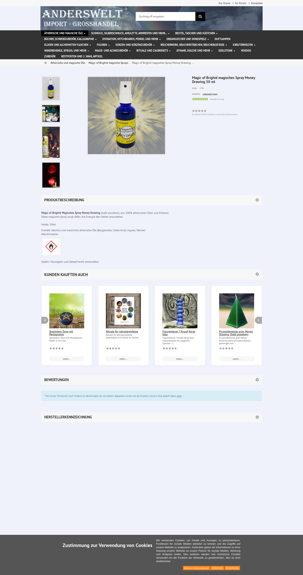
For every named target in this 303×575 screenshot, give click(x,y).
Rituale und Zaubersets (153, 50)
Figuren (103, 45)
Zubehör (49, 56)
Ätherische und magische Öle (64, 33)
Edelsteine (227, 50)
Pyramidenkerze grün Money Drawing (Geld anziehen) (236, 333)
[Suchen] (200, 16)
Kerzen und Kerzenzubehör (135, 45)
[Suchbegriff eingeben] (166, 16)
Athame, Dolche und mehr (194, 50)
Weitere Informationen (196, 568)
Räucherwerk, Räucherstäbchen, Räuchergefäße (194, 45)
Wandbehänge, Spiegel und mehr (66, 50)
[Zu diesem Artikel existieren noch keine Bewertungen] (56, 349)
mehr (179, 396)
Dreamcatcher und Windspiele (188, 39)
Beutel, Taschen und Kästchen (196, 33)
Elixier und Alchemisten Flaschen (67, 45)
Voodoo (246, 50)
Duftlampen (222, 39)
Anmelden (257, 3)
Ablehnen (217, 568)
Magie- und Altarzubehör (113, 50)
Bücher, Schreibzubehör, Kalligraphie (70, 39)
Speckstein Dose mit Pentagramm (61, 333)
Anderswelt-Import (210, 94)
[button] (151, 274)
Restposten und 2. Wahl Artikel (82, 56)
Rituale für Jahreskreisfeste (122, 331)
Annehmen (232, 568)
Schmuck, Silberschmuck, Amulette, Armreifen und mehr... (130, 33)
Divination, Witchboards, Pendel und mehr (131, 39)
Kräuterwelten (244, 45)
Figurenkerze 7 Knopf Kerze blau (179, 333)
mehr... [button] (67, 359)
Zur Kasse (224, 3)
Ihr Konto (240, 3)
